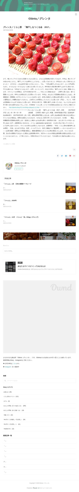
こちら (14, 364)
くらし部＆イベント (11, 397)
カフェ (7, 401)
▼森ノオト (8, 415)
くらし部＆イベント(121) (9, 144)
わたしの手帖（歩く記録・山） (14, 410)
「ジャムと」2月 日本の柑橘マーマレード (17, 184)
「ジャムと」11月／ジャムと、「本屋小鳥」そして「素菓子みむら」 (23, 457)
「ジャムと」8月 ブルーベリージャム (15, 472)
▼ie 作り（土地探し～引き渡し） (14, 420)
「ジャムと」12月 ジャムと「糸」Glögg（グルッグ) (20, 217)
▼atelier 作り (9, 429)
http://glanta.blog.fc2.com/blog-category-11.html (24, 107)
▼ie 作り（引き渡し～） (12, 424)
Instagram (8, 367)
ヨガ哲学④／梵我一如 (10, 467)
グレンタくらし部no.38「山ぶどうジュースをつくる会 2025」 (21, 462)
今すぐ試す (28, 8)
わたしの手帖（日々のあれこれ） (15, 406)
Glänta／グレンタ (39, 18)
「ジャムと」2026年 (9, 200)
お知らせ (8, 392)
